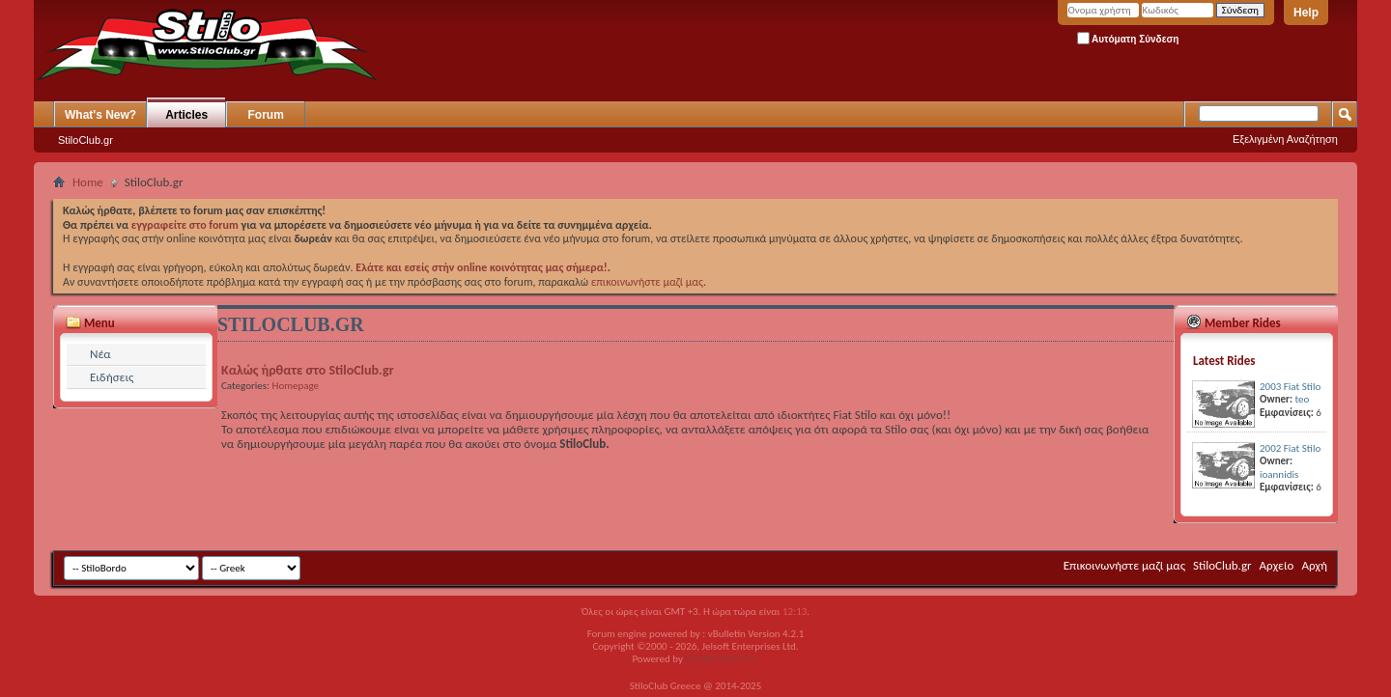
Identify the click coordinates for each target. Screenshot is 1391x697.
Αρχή (1314, 565)
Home (87, 182)
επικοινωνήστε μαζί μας (647, 282)
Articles (186, 115)
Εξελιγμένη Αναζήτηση (1285, 139)
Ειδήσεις (111, 377)
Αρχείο (1277, 565)
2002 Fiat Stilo (1290, 448)
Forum (266, 115)
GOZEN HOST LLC (722, 659)
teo (1302, 399)
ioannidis (1279, 474)
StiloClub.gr (85, 140)
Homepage (296, 385)
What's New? (100, 115)
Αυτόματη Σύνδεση (1128, 38)
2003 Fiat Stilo (1290, 386)
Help (1306, 12)
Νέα (100, 354)
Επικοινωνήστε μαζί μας (1124, 565)
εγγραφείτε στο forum (186, 225)
